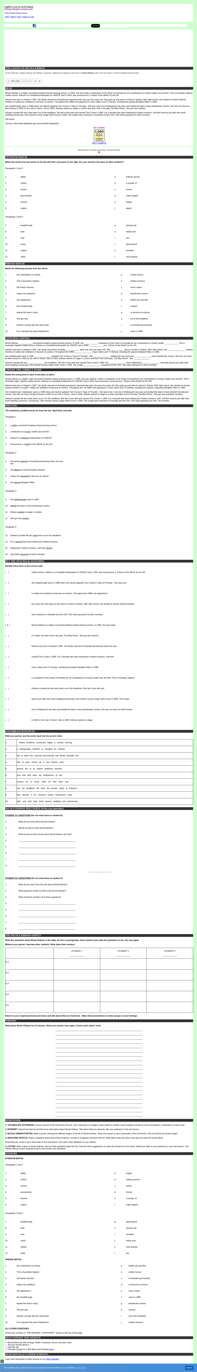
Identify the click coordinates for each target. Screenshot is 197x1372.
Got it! (189, 1368)
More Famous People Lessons (16, 13)
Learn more (81, 1368)
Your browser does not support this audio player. (24, 81)
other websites (52, 1359)
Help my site (28, 17)
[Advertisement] (99, 47)
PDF (7, 17)
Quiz (19, 17)
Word (13, 17)
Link (9, 1347)
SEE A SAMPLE (99, 143)
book (51, 1349)
